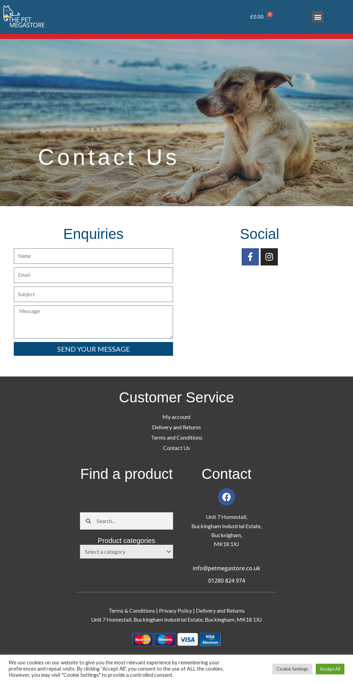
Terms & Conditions (131, 610)
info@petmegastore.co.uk (226, 568)
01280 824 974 (226, 580)
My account (176, 416)
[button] (317, 16)
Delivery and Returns (176, 427)
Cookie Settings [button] (292, 669)
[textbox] (123, 551)
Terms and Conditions (176, 437)
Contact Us (176, 447)
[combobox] (126, 552)
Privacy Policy (176, 610)
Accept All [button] (330, 669)
